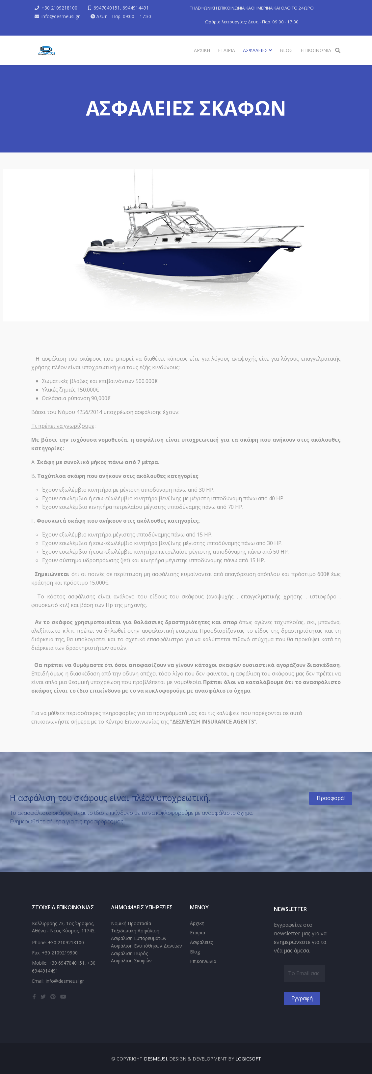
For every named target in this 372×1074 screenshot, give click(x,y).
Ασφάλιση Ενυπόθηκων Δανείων (146, 946)
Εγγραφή (302, 998)
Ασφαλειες (256, 50)
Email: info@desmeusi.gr (58, 981)
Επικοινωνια (316, 50)
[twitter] (43, 996)
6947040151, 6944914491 (121, 8)
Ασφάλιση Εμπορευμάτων (139, 938)
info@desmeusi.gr (60, 16)
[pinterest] (53, 996)
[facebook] (34, 996)
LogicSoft (248, 1059)
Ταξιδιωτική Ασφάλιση (135, 930)
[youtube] (63, 996)
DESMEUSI (155, 1059)
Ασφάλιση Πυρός (129, 953)
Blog (286, 50)
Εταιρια (226, 50)
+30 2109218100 (59, 8)
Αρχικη (202, 50)
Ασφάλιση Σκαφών (131, 960)
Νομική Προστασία (131, 923)
